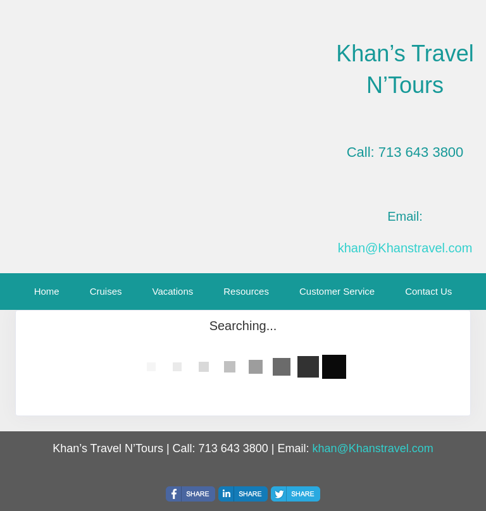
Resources (246, 291)
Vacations (173, 291)
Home (46, 291)
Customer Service (337, 291)
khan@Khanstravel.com (405, 248)
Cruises (106, 291)
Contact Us (428, 291)
